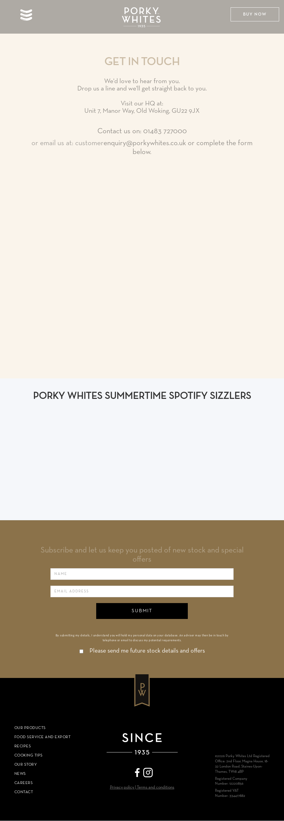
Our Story (25, 765)
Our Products (30, 728)
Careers (23, 783)
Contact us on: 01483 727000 (142, 131)
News (20, 774)
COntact (23, 792)
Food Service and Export (42, 737)
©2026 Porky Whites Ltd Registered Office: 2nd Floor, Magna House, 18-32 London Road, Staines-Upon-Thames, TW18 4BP (242, 763)
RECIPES (22, 746)
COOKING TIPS (28, 755)
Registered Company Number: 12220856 (231, 781)
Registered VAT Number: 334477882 (230, 793)
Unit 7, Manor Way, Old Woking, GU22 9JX (142, 111)
